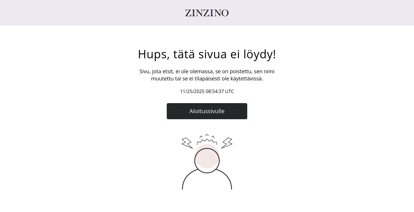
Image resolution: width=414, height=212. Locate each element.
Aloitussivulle (207, 111)
